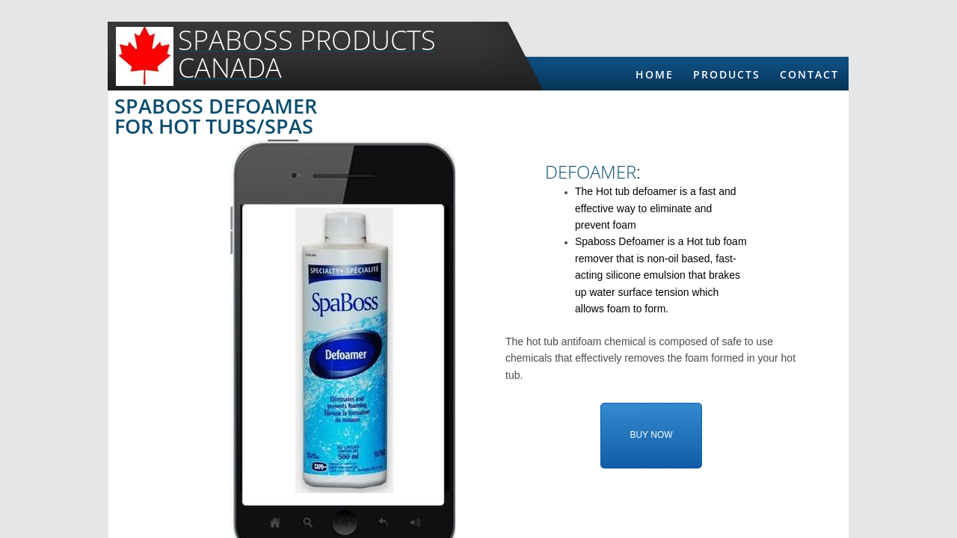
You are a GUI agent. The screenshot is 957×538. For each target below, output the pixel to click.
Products (726, 74)
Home (655, 74)
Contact (809, 74)
